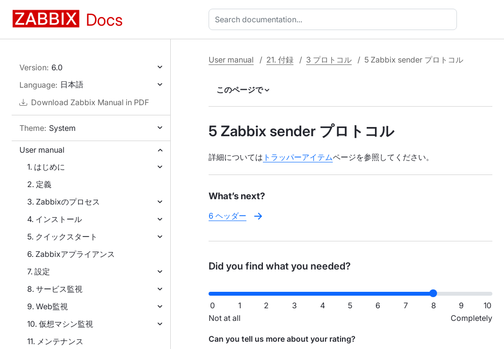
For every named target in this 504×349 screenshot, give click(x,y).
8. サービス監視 (54, 289)
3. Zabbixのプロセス (63, 201)
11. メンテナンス (55, 341)
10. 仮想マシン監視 (60, 324)
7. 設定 (38, 271)
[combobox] (335, 19)
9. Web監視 (47, 306)
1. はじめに (46, 167)
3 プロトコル (329, 59)
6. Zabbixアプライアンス (71, 254)
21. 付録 (279, 59)
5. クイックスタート (62, 236)
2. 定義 (39, 184)
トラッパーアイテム (298, 157)
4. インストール (54, 219)
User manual (42, 150)
